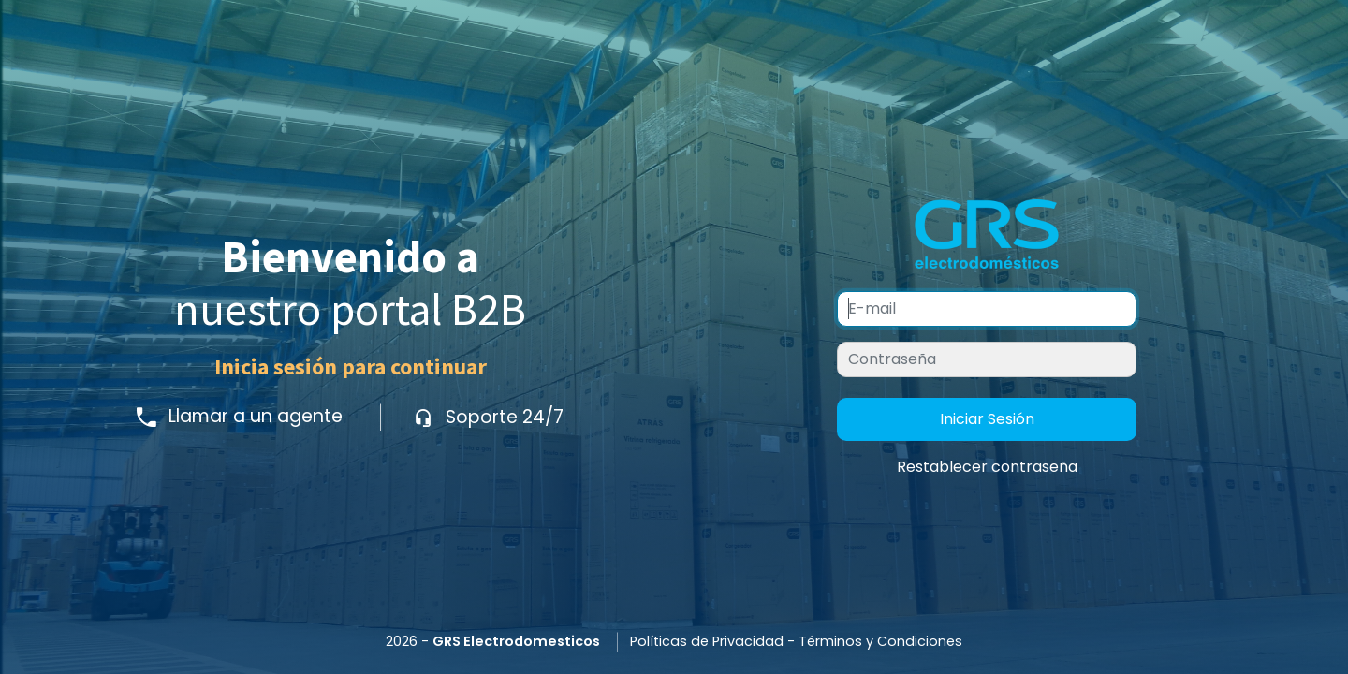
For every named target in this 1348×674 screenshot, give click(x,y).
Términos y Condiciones (880, 641)
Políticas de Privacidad (707, 641)
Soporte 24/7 (489, 417)
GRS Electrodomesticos (516, 641)
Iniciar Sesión (987, 419)
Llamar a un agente (242, 417)
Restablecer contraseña (987, 466)
